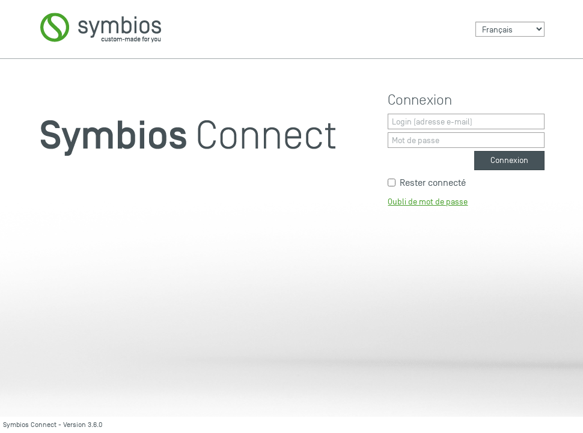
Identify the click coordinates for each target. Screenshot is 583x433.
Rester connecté (427, 182)
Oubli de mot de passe (428, 201)
